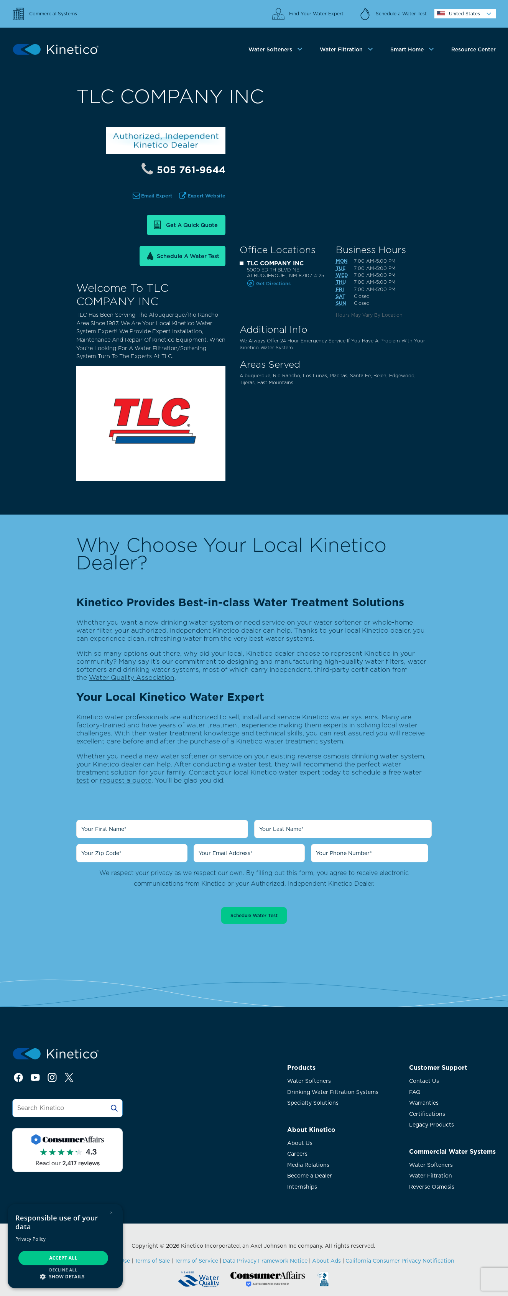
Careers (297, 1154)
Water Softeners (309, 1081)
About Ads (326, 1261)
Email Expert (156, 196)
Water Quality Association (131, 677)
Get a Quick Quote (192, 225)
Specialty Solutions (313, 1103)
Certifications (427, 1114)
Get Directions (273, 283)
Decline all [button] (63, 1270)
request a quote (125, 780)
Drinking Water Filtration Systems (332, 1092)
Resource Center (473, 49)
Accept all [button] (63, 1258)
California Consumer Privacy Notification (399, 1261)
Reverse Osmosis (431, 1187)
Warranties (424, 1103)
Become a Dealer (309, 1176)
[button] (65, 1276)
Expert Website (206, 196)
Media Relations (308, 1165)
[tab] (276, 49)
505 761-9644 (191, 170)
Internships (302, 1187)
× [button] (111, 1212)
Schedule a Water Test (188, 256)
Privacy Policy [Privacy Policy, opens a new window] (30, 1239)
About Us (299, 1143)
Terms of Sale (152, 1261)
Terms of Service (196, 1261)
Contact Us (424, 1081)
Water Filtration (430, 1176)
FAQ (415, 1092)
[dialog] (65, 1246)
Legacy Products (431, 1125)
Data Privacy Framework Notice (265, 1261)
